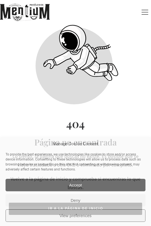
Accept (75, 185)
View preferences (76, 215)
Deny (75, 200)
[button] (145, 12)
